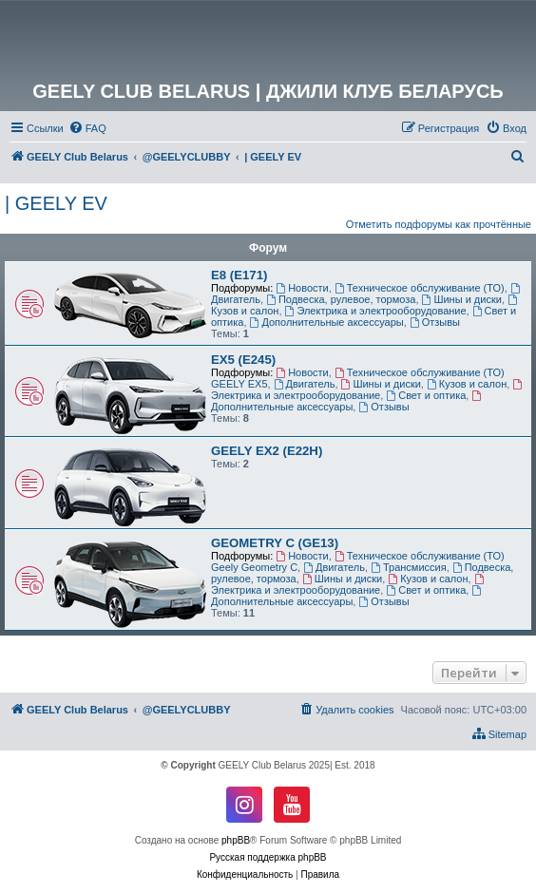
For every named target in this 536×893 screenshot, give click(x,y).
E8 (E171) (239, 275)
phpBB (235, 840)
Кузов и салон (467, 384)
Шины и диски (462, 299)
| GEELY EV (56, 203)
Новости (302, 288)
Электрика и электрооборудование (376, 310)
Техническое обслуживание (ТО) (420, 288)
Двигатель (304, 384)
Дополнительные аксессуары (327, 322)
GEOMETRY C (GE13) (274, 543)
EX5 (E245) (243, 359)
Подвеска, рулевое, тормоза (340, 299)
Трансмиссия (409, 567)
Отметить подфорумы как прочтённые (438, 224)
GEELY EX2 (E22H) (266, 451)
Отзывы (435, 322)
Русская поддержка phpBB (267, 857)
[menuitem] (87, 128)
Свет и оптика (426, 395)
